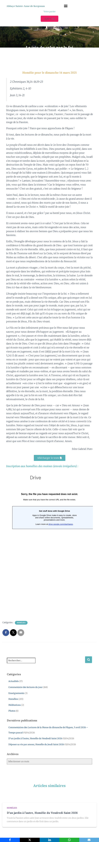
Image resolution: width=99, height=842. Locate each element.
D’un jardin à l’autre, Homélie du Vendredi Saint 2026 (35, 738)
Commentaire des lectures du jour (25, 687)
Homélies (21, 623)
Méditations (14, 705)
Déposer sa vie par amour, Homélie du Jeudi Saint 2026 (36, 744)
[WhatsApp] (69, 840)
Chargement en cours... (49, 543)
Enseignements (16, 693)
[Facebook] (10, 840)
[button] (66, 6)
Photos (11, 710)
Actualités (13, 681)
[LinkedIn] (49, 840)
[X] (29, 840)
